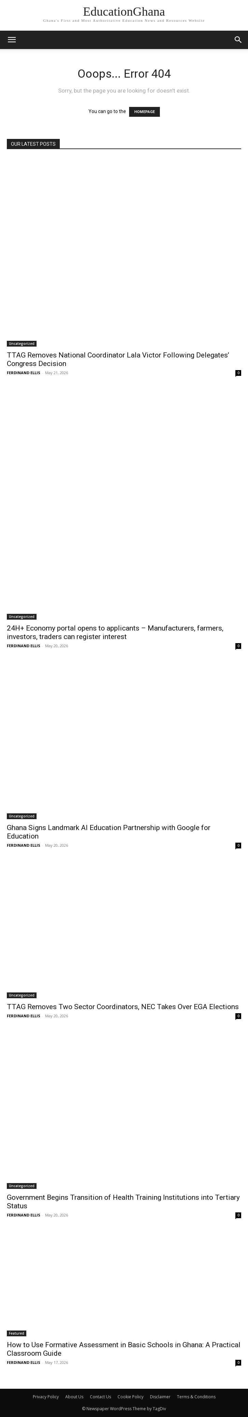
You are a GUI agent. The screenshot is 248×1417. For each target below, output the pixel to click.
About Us (74, 1397)
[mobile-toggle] (12, 40)
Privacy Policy (46, 1397)
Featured (16, 1333)
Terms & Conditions (196, 1397)
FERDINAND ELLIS (23, 372)
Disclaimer (160, 1397)
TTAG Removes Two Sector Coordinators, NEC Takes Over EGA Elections (123, 1007)
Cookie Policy (130, 1397)
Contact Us (100, 1397)
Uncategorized (22, 343)
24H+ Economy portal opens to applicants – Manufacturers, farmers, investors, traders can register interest (115, 632)
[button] (238, 40)
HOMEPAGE (144, 112)
